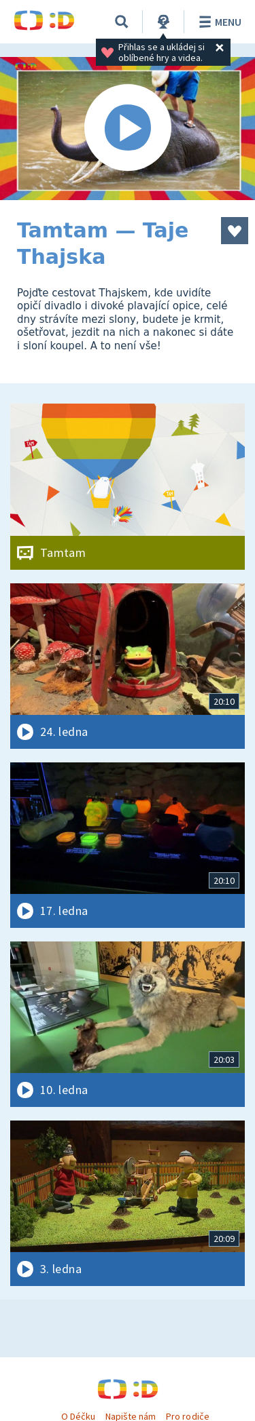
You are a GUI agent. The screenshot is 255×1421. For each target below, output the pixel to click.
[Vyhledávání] (121, 21)
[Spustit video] (127, 128)
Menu (217, 22)
